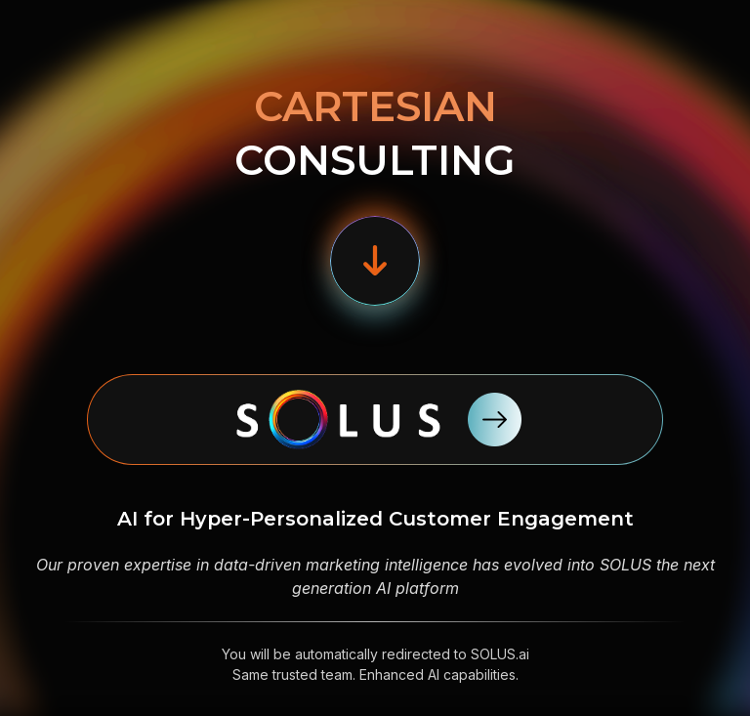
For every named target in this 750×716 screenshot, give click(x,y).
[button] (375, 261)
